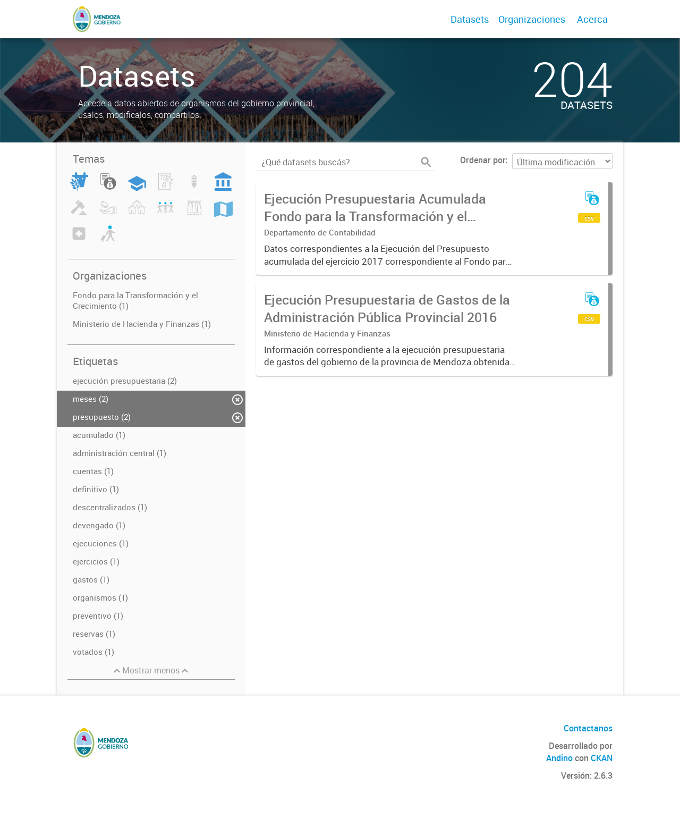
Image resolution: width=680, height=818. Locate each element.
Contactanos (588, 728)
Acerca (592, 19)
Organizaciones (531, 19)
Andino (559, 758)
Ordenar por (482, 160)
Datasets (469, 19)
